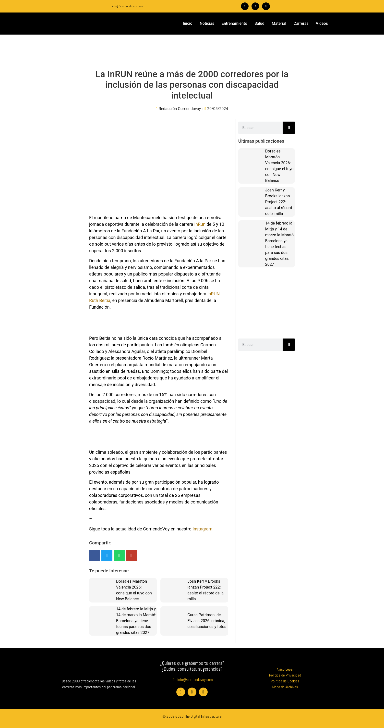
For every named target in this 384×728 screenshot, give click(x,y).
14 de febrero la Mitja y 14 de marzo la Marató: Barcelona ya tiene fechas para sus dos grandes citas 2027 (136, 621)
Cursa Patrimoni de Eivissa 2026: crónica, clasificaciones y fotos (206, 621)
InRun (199, 224)
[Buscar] (289, 128)
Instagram (202, 528)
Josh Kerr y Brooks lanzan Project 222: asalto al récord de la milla (278, 202)
